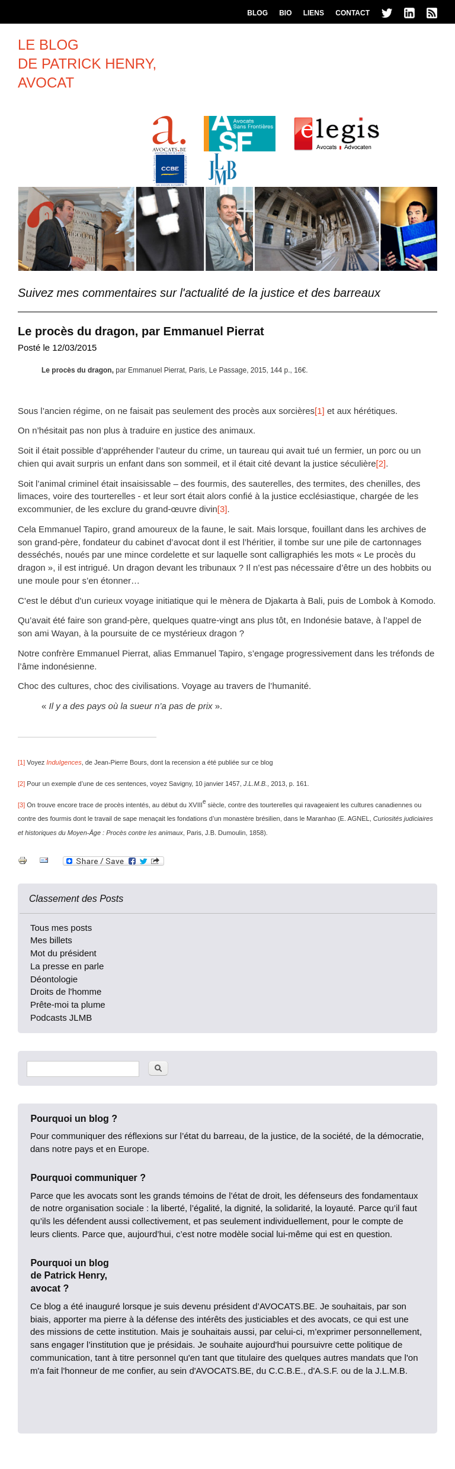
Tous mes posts (61, 928)
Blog (257, 13)
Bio (285, 13)
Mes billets (51, 940)
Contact (352, 13)
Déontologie (54, 979)
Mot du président (63, 953)
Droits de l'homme (65, 991)
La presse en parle (67, 966)
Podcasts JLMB (61, 1017)
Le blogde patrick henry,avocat (87, 63)
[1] (320, 411)
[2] (381, 463)
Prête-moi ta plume (67, 1004)
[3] (222, 509)
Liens (313, 13)
